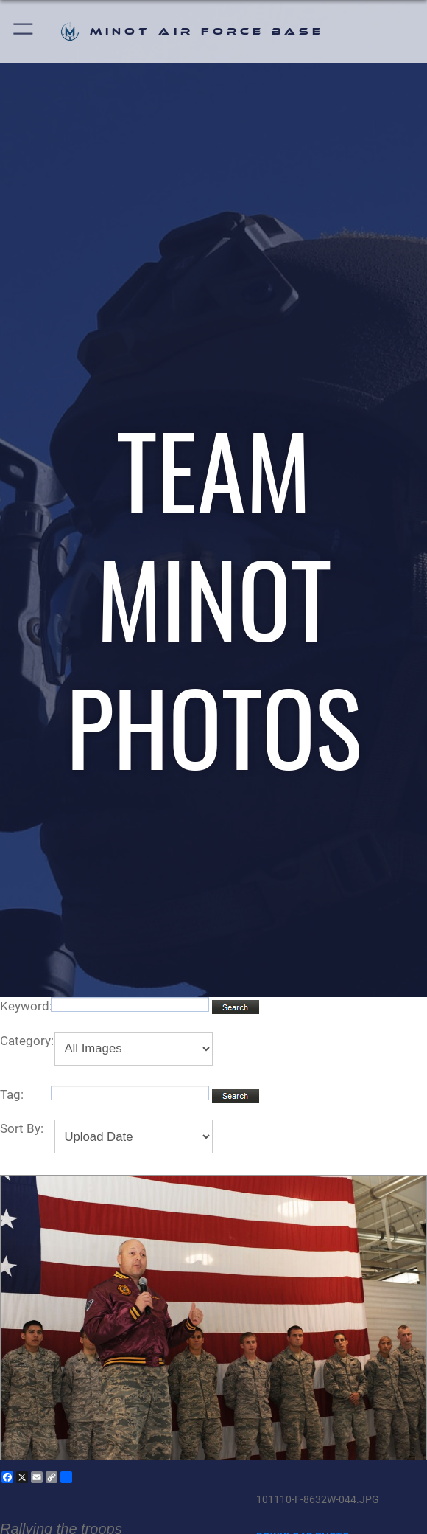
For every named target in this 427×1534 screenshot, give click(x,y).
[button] (24, 31)
